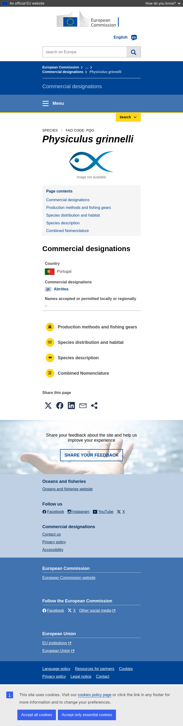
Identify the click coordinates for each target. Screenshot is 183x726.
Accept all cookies (36, 715)
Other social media (95, 610)
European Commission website (69, 578)
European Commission (60, 67)
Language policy (56, 669)
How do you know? (163, 3)
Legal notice (81, 676)
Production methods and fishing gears (78, 208)
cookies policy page (94, 695)
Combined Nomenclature (67, 231)
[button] (48, 405)
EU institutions (54, 643)
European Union (56, 651)
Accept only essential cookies (87, 715)
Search (133, 52)
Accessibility (52, 550)
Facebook (53, 610)
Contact (102, 676)
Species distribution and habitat (73, 215)
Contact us (51, 534)
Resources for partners (94, 669)
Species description (63, 223)
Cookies (126, 669)
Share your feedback (91, 455)
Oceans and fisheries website (67, 489)
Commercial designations (62, 72)
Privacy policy (54, 542)
